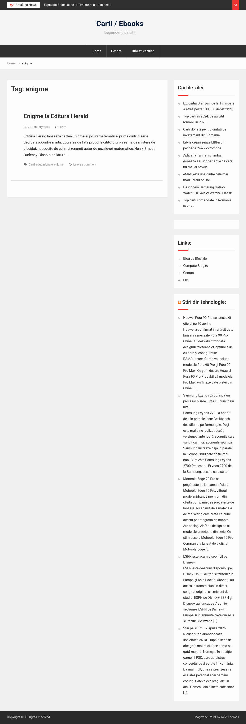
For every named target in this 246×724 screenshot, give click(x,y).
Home (96, 51)
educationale (44, 164)
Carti (63, 127)
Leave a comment (84, 164)
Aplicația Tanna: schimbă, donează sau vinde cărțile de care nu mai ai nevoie (207, 161)
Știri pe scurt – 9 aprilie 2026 (204, 628)
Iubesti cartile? (143, 51)
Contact (189, 273)
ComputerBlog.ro (195, 266)
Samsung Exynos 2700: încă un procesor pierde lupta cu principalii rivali (208, 401)
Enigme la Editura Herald (56, 116)
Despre (116, 51)
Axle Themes (230, 717)
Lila (186, 280)
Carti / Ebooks (119, 23)
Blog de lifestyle (195, 259)
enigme (58, 164)
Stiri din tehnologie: (204, 302)
